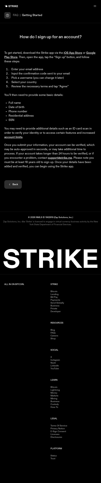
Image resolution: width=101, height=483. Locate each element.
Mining (53, 399)
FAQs (53, 333)
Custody (54, 404)
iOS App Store (73, 53)
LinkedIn (54, 366)
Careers (54, 336)
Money (53, 393)
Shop (53, 339)
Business (54, 306)
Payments (55, 300)
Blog (52, 330)
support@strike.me (60, 158)
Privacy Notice (57, 429)
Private (53, 309)
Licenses (54, 434)
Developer (55, 312)
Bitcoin (53, 292)
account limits (13, 137)
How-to (54, 407)
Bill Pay (54, 297)
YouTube (54, 369)
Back (13, 184)
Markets (54, 396)
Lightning (55, 390)
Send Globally (57, 303)
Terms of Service (58, 426)
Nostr (53, 363)
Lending (54, 294)
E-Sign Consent (58, 432)
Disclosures (56, 437)
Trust (52, 459)
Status (53, 456)
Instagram (55, 360)
